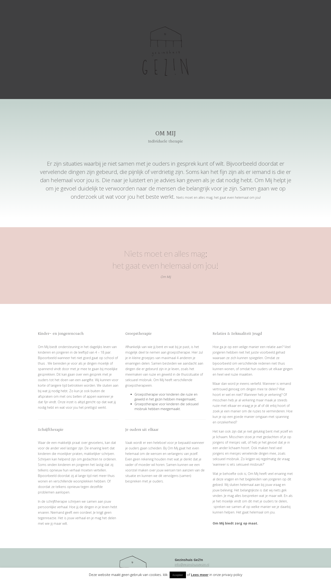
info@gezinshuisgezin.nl (192, 564)
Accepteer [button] (177, 575)
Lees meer (199, 574)
